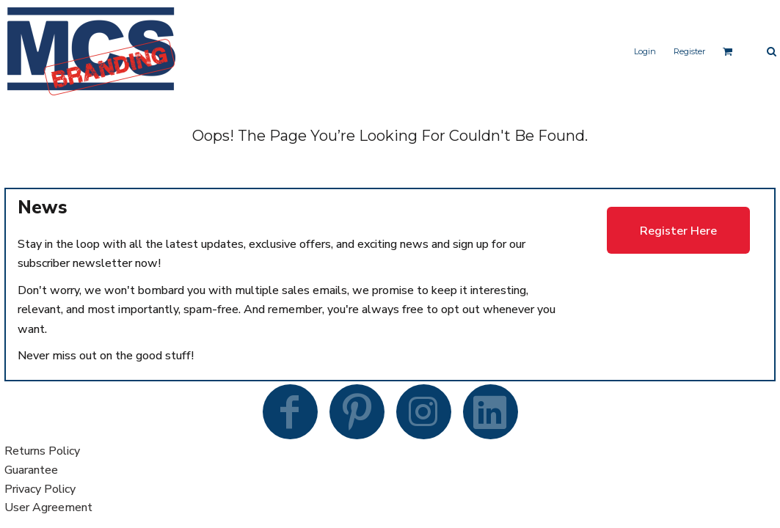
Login (645, 51)
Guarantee (31, 470)
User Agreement (48, 507)
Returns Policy (42, 451)
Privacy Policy (40, 489)
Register (689, 51)
